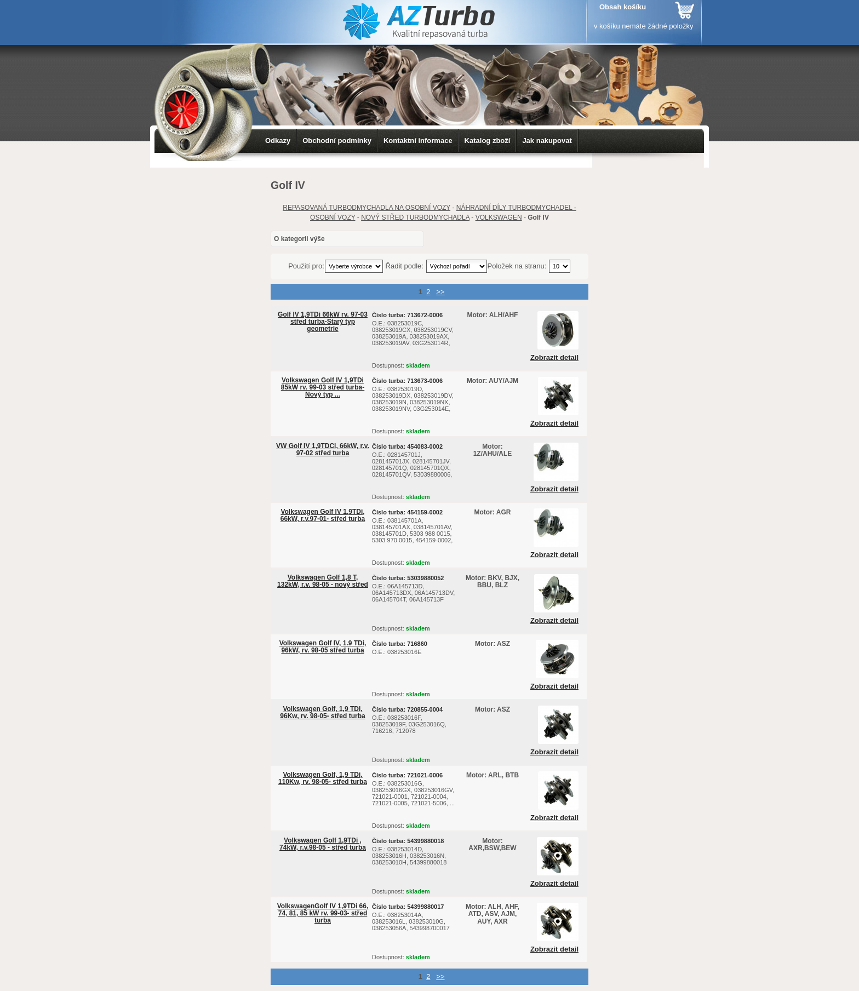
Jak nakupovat (546, 140)
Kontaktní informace (418, 140)
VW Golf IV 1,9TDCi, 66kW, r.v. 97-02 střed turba (322, 449)
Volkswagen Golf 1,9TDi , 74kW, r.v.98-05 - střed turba (322, 844)
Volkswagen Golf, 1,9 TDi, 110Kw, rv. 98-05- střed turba (322, 778)
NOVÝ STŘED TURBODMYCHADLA (415, 217)
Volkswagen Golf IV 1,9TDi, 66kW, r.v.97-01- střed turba (322, 515)
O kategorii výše (299, 239)
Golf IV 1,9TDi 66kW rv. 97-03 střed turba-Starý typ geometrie (323, 322)
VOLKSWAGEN (499, 217)
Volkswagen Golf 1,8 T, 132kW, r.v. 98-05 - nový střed (322, 581)
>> (440, 292)
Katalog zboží (488, 140)
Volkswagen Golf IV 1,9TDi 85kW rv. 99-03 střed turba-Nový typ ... (323, 387)
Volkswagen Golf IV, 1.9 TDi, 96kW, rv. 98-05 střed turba (322, 646)
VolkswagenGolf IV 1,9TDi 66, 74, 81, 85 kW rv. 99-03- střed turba (323, 913)
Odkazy (277, 140)
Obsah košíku (622, 7)
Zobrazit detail (554, 358)
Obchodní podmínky (336, 140)
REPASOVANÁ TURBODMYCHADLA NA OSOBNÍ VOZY (366, 207)
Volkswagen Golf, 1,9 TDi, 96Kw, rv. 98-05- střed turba (322, 712)
